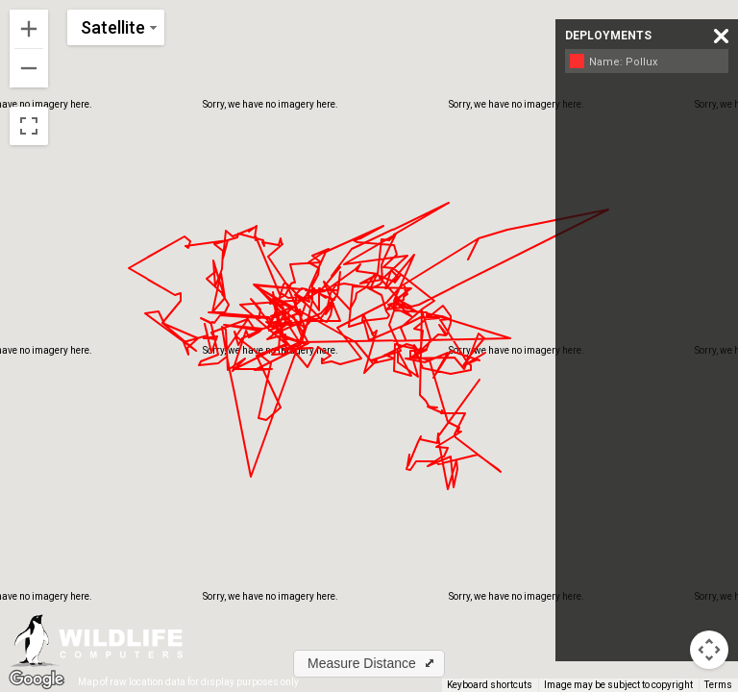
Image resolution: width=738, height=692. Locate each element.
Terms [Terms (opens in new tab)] (718, 685)
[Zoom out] (29, 68)
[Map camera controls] (709, 649)
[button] (369, 664)
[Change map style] (115, 27)
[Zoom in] (29, 29)
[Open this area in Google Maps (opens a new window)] (36, 679)
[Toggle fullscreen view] (29, 126)
